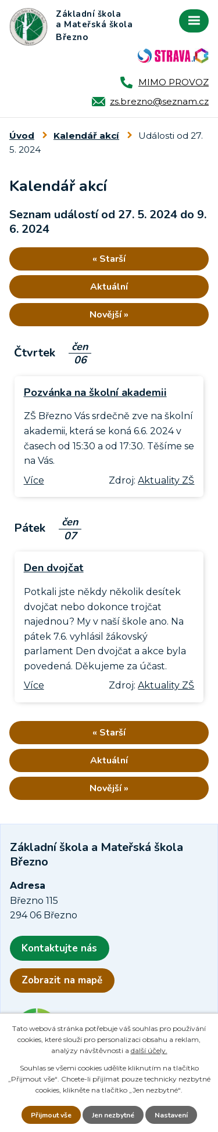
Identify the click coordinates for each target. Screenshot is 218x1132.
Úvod (21, 135)
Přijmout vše (51, 1115)
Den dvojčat (54, 567)
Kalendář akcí (86, 135)
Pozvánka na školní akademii (95, 392)
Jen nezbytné (113, 1115)
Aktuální (109, 286)
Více (34, 480)
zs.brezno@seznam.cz (159, 101)
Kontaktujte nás (59, 948)
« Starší (109, 259)
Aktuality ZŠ (166, 480)
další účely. (149, 1050)
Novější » (109, 314)
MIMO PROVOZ (173, 82)
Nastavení (171, 1115)
